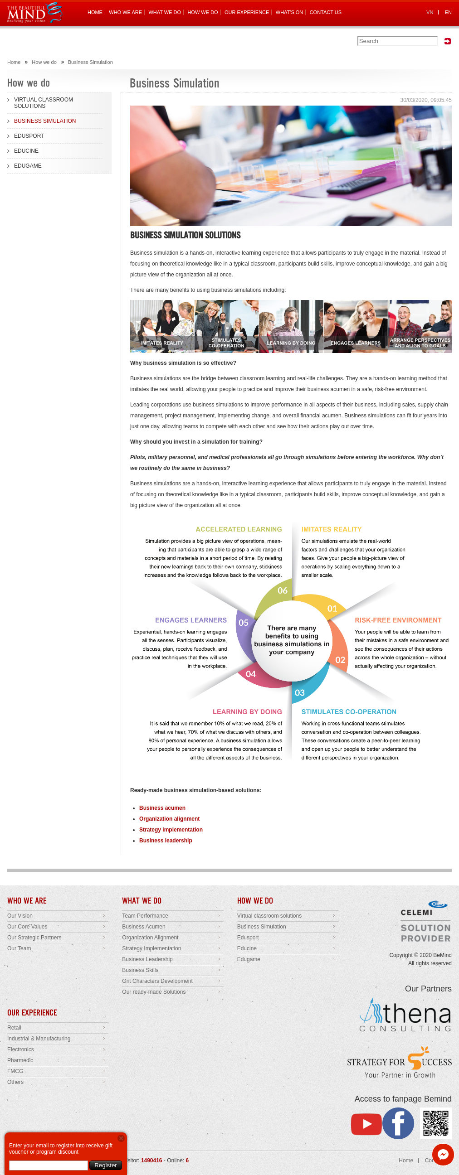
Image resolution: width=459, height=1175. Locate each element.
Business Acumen (143, 927)
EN (448, 12)
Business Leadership (147, 959)
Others (15, 1082)
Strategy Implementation (151, 948)
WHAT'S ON (289, 12)
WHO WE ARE (125, 12)
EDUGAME (28, 166)
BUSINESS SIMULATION (45, 121)
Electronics (20, 1049)
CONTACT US (326, 12)
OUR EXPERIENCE (247, 12)
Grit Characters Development (157, 981)
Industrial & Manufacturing (38, 1038)
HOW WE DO (202, 12)
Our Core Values (27, 927)
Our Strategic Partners (34, 937)
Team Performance (145, 916)
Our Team (19, 948)
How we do (44, 62)
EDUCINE (26, 151)
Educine (247, 948)
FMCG (15, 1071)
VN (429, 12)
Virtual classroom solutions (269, 916)
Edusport (248, 937)
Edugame (248, 959)
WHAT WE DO (164, 12)
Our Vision (20, 916)
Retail (14, 1028)
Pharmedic (20, 1060)
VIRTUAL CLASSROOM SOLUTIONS (43, 103)
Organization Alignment (150, 937)
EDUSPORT (29, 136)
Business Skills (140, 970)
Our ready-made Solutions (154, 992)
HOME (95, 12)
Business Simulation (90, 62)
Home (13, 62)
